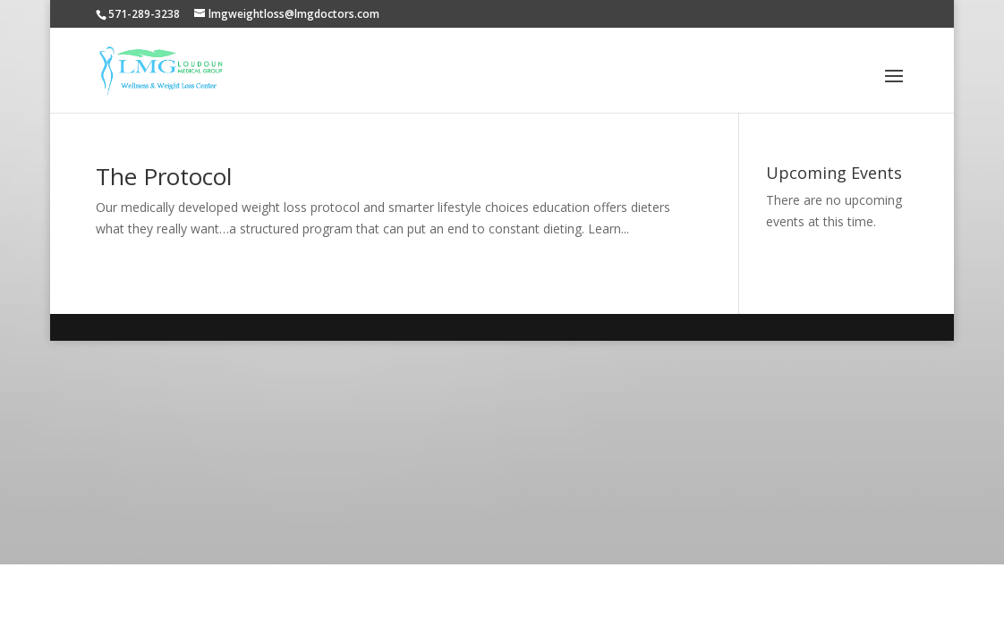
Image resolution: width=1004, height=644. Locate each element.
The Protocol (164, 176)
